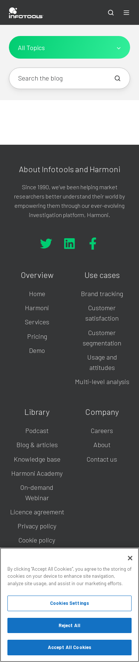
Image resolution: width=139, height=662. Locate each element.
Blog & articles (37, 444)
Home (37, 293)
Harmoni (37, 308)
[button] (111, 12)
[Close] (130, 558)
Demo (37, 350)
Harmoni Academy (37, 473)
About (101, 444)
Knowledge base (37, 459)
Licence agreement (37, 512)
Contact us (102, 459)
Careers (102, 430)
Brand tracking (102, 293)
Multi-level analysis (102, 381)
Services (37, 322)
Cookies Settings (69, 603)
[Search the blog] (117, 78)
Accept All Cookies (69, 647)
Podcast (37, 430)
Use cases (102, 274)
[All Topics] (69, 47)
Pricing (37, 336)
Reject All (69, 625)
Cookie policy (37, 540)
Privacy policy (36, 526)
